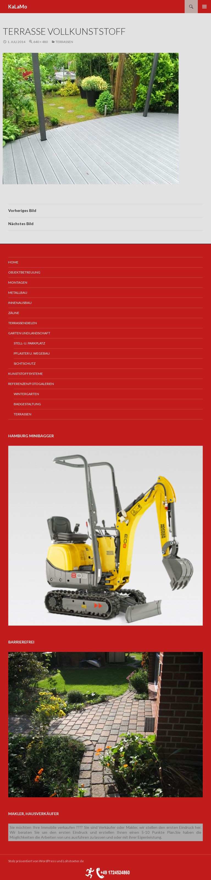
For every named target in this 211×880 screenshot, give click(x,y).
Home (13, 262)
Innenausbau (20, 303)
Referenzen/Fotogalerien (31, 384)
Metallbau (17, 293)
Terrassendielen (22, 323)
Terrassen (64, 42)
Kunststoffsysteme (25, 374)
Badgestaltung (27, 404)
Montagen (17, 282)
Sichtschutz (24, 363)
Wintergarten (26, 394)
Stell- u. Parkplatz (29, 343)
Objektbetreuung (24, 272)
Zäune (13, 313)
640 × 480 (40, 42)
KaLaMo (17, 7)
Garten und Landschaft (29, 333)
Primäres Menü (204, 6)
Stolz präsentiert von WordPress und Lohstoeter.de (46, 861)
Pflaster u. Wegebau (32, 353)
